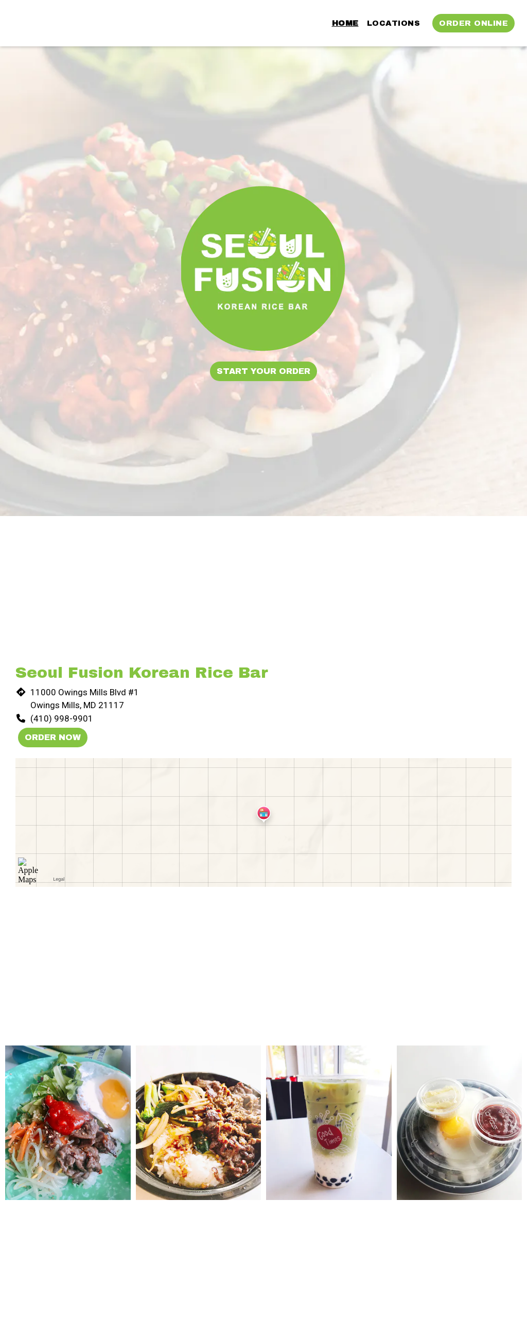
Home (345, 23)
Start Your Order (263, 371)
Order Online (473, 23)
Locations (393, 23)
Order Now (53, 737)
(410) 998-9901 (61, 718)
